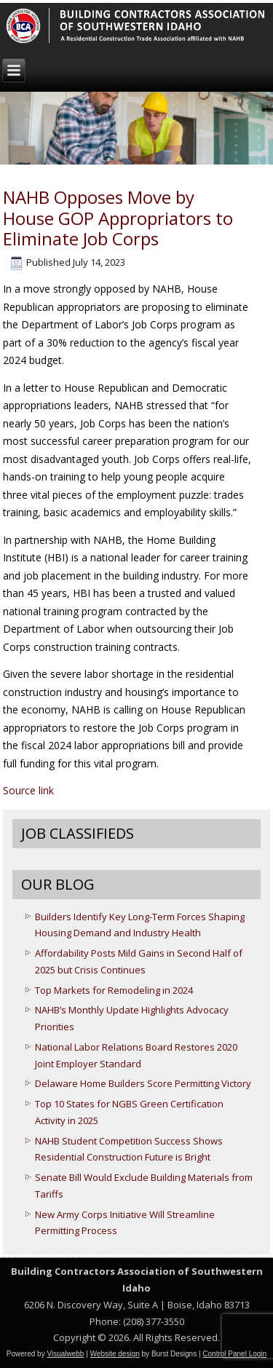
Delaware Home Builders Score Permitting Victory (143, 1083)
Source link (28, 790)
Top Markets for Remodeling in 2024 (114, 990)
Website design (115, 1354)
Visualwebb (65, 1354)
